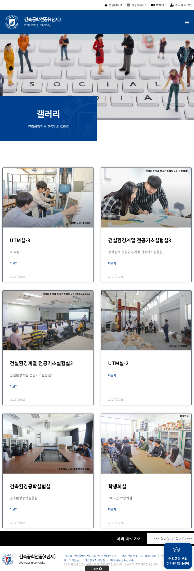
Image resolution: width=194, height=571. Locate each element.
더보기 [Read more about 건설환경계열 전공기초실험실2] (14, 386)
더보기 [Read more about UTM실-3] (14, 263)
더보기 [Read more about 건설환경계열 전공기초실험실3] (112, 263)
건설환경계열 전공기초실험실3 (139, 240)
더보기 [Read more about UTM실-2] (112, 375)
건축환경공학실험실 (30, 486)
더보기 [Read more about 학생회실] (112, 509)
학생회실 (117, 486)
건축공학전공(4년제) (42, 19)
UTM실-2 (118, 363)
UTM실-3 (20, 240)
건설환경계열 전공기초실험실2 (41, 363)
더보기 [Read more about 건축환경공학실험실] (14, 509)
